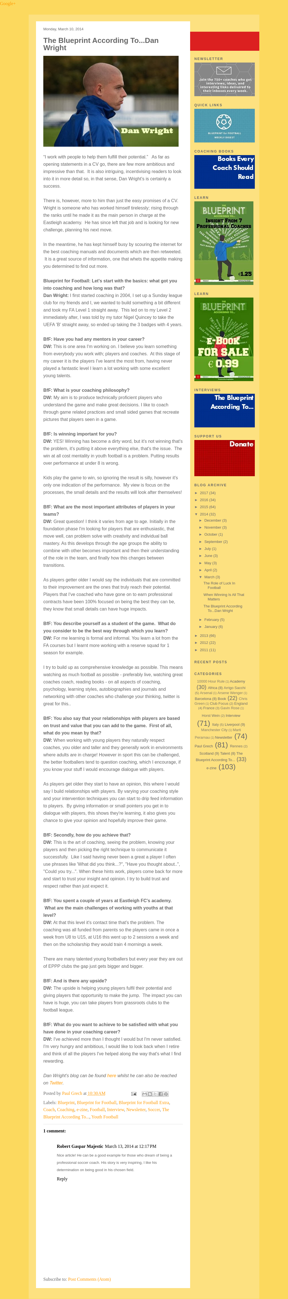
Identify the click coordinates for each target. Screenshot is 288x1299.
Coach (49, 1109)
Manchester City (214, 730)
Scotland (206, 753)
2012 (204, 643)
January (211, 627)
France (208, 708)
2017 (204, 493)
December (213, 520)
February (212, 620)
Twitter (56, 1083)
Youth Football (104, 1116)
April (208, 570)
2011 (204, 650)
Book (222, 699)
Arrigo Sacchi (235, 688)
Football (97, 1109)
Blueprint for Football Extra (144, 1102)
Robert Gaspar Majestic (80, 1146)
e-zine (81, 1109)
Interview (115, 1109)
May (208, 563)
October (211, 534)
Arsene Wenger (230, 693)
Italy (215, 724)
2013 (204, 636)
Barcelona (203, 699)
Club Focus (219, 703)
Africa (212, 688)
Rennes (236, 746)
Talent (225, 753)
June (208, 556)
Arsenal (206, 693)
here (111, 1075)
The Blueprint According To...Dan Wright (222, 608)
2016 (204, 500)
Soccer (154, 1109)
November (213, 527)
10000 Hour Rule (211, 681)
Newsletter (136, 1109)
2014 (204, 514)
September (213, 542)
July (208, 549)
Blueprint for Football (96, 1102)
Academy (237, 681)
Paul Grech (73, 1093)
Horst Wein (211, 715)
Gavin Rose (230, 708)
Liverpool (232, 724)
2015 (204, 507)
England (241, 703)
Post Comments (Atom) (89, 1279)
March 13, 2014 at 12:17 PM (130, 1146)
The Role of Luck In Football (219, 585)
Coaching (65, 1109)
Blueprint (66, 1102)
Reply (62, 1178)
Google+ (8, 3)
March (210, 577)
